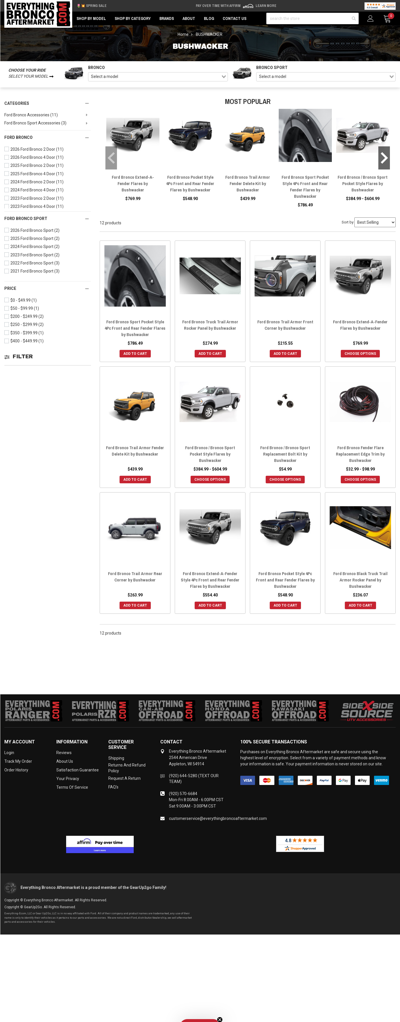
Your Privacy (67, 778)
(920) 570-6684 (183, 793)
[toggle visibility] (86, 129)
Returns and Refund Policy (127, 768)
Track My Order (18, 761)
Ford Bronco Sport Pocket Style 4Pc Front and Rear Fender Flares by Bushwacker (305, 186)
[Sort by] (375, 222)
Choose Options (360, 354)
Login (9, 752)
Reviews (64, 752)
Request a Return (124, 778)
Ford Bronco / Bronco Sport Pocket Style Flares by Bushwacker (363, 183)
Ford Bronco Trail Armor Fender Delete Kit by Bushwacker (247, 183)
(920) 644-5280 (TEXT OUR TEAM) (194, 778)
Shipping (116, 758)
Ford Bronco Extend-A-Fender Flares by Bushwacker (133, 183)
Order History (16, 770)
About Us (64, 761)
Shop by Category (133, 18)
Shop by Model (91, 18)
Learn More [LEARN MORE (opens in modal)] (266, 5)
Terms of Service (72, 787)
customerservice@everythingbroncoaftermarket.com (218, 818)
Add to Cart (135, 354)
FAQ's (113, 787)
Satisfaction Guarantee (77, 770)
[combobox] (158, 76)
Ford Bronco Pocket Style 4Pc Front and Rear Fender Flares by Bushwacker (190, 183)
